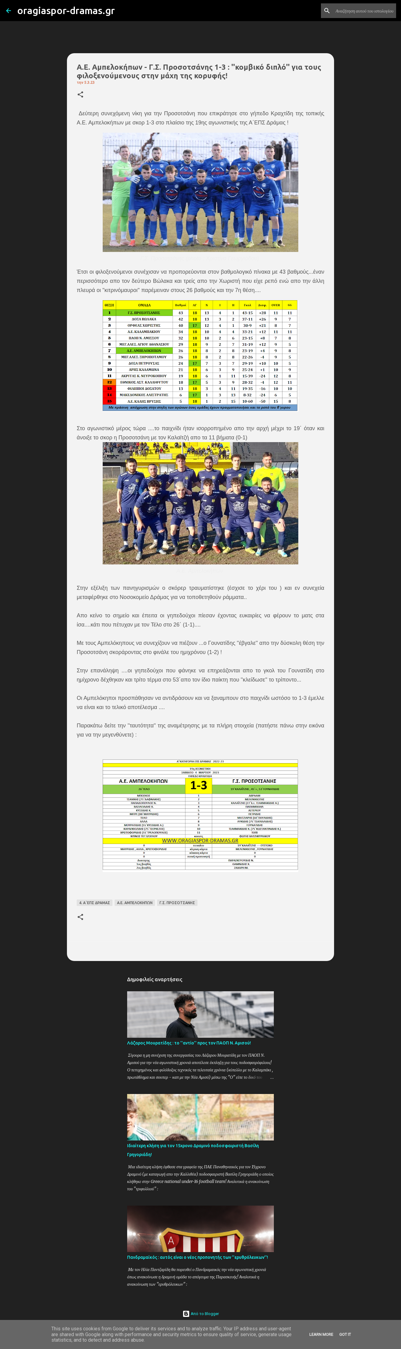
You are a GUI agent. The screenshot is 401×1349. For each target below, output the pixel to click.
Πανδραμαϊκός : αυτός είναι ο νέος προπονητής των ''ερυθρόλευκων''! (197, 1257)
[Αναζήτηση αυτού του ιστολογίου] (364, 10)
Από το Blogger (200, 1313)
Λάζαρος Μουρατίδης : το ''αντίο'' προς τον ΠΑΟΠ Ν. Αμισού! (189, 1042)
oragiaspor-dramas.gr (66, 10)
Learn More (321, 1334)
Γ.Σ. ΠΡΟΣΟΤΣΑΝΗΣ (177, 903)
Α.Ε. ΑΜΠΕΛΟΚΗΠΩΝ (135, 903)
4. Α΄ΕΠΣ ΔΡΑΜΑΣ (94, 903)
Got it (345, 1334)
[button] (80, 95)
